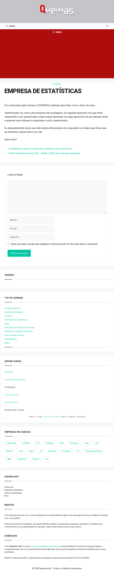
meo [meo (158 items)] (21, 451)
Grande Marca (11, 339)
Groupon (8, 316)
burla (7, 324)
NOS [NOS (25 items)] (31, 451)
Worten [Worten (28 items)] (36, 459)
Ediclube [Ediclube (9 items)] (50, 443)
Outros (57, 84)
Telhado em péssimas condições (19, 331)
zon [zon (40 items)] (47, 459)
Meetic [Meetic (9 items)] (10, 451)
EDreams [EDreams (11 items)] (74, 443)
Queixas (9, 371)
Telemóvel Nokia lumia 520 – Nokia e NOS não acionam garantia (44, 153)
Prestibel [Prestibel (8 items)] (66, 451)
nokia (7, 343)
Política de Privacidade (51, 417)
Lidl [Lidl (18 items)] (96, 443)
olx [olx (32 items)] (41, 451)
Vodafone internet (12, 308)
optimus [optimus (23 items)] (52, 451)
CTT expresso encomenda (16, 320)
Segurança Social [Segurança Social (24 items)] (93, 451)
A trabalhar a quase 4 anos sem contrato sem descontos (40, 148)
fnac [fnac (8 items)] (87, 443)
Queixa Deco (11, 402)
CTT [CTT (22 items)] (38, 443)
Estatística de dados (14, 312)
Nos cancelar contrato (14, 335)
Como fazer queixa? (15, 379)
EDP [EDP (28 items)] (62, 443)
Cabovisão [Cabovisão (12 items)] (11, 443)
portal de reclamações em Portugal (45, 546)
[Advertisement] (57, 57)
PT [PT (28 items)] (78, 451)
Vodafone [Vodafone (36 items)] (21, 459)
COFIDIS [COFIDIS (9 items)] (26, 443)
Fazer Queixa (12, 394)
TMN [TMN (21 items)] (9, 459)
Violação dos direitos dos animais (20, 327)
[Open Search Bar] (107, 26)
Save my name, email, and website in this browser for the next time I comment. (54, 243)
